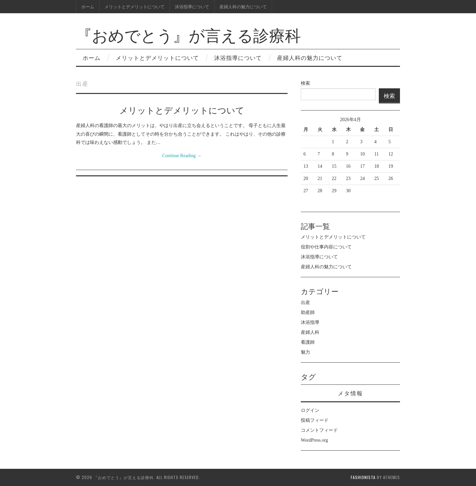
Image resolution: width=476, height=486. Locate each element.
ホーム (87, 6)
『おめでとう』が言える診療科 (188, 34)
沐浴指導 (310, 322)
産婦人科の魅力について (243, 6)
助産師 (308, 312)
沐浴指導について (192, 6)
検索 (305, 83)
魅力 (305, 352)
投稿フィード (315, 420)
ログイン (310, 410)
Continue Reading (182, 155)
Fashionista (363, 477)
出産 (305, 302)
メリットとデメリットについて (134, 6)
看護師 (308, 342)
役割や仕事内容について (326, 246)
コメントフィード (319, 430)
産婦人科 (310, 332)
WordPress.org (314, 440)
